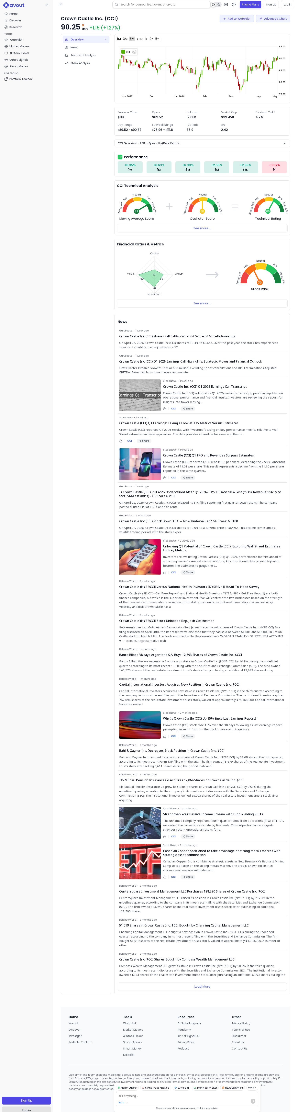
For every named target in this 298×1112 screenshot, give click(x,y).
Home (11, 14)
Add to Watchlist (236, 19)
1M (119, 39)
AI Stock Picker (133, 1036)
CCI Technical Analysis (137, 185)
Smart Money (132, 1048)
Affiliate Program (189, 1023)
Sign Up (26, 1100)
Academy (184, 1030)
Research (13, 27)
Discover (12, 20)
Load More (202, 986)
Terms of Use (241, 1030)
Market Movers (133, 1030)
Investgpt (75, 1036)
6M (132, 39)
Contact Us (239, 1048)
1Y (146, 39)
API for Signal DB (188, 1036)
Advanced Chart (273, 19)
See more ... (202, 228)
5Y (157, 39)
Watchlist (129, 1023)
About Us (238, 1042)
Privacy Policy (241, 1023)
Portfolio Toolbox (18, 79)
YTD (140, 39)
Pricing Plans (250, 4)
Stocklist (129, 1055)
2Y (151, 39)
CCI (173, 408)
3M (125, 39)
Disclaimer (239, 1036)
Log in (288, 4)
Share (188, 408)
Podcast (183, 1048)
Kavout (73, 1023)
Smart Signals (132, 1042)
